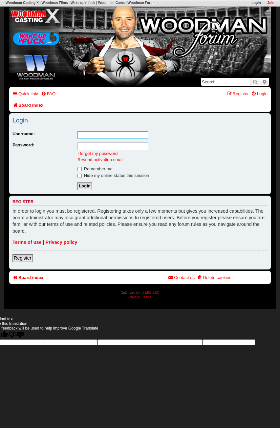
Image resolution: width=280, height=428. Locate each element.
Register (23, 258)
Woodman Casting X (22, 3)
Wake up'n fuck (83, 3)
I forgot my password (97, 153)
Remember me (95, 168)
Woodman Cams (111, 3)
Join (271, 3)
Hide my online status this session (113, 175)
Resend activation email (100, 159)
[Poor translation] (16, 335)
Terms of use (27, 242)
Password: (23, 144)
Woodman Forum (142, 3)
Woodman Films (54, 3)
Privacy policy (61, 242)
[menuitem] (48, 93)
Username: (23, 133)
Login (256, 3)
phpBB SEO (151, 292)
